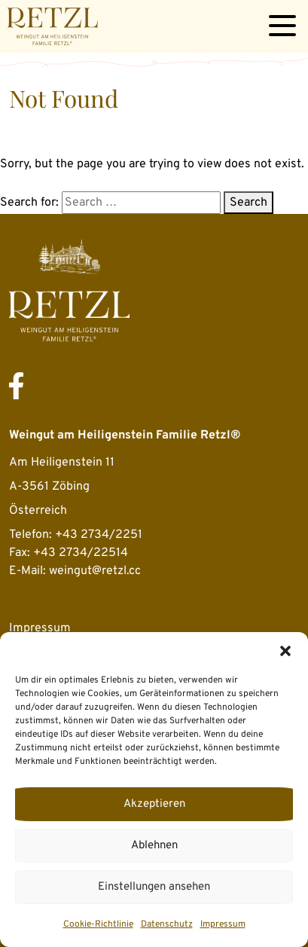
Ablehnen (154, 846)
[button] (285, 650)
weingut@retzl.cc (95, 571)
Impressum (222, 924)
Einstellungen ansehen (154, 887)
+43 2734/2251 (98, 534)
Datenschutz (167, 924)
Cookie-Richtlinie (98, 924)
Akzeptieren (154, 804)
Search (248, 202)
